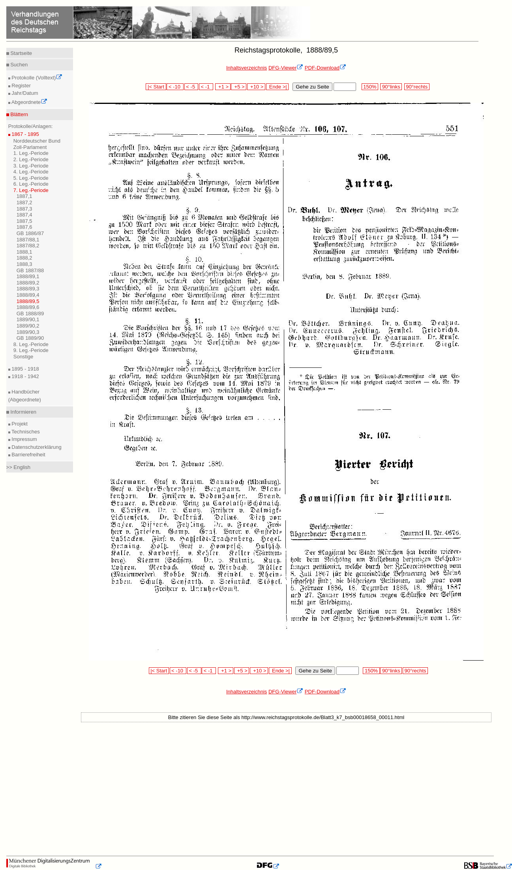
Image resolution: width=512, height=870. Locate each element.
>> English (18, 467)
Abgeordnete (28, 102)
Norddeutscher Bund (36, 141)
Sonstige (23, 357)
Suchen (18, 65)
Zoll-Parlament (30, 147)
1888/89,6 (28, 307)
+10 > (256, 87)
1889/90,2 (28, 326)
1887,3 (24, 209)
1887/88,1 (28, 240)
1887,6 (24, 227)
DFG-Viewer (285, 68)
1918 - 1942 (24, 376)
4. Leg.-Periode (31, 172)
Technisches (25, 432)
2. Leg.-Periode (31, 159)
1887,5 (24, 221)
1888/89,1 (28, 276)
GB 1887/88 (30, 270)
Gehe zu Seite (312, 87)
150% (370, 87)
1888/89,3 (28, 289)
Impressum (23, 439)
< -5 (191, 87)
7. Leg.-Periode (31, 190)
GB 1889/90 (30, 338)
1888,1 (24, 252)
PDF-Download (325, 68)
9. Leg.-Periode (31, 350)
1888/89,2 (28, 283)
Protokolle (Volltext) (36, 78)
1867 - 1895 (24, 134)
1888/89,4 (28, 295)
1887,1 (24, 196)
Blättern (18, 114)
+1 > (223, 87)
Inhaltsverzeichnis (246, 68)
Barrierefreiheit (27, 455)
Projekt (19, 424)
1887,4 (24, 215)
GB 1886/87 (30, 233)
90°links (391, 87)
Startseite (20, 53)
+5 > (238, 87)
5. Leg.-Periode (31, 178)
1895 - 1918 (24, 369)
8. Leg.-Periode (31, 344)
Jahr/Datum (24, 93)
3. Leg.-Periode (31, 166)
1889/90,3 (28, 332)
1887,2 (24, 202)
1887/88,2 (28, 246)
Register (20, 86)
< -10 (175, 87)
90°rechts (417, 87)
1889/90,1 (28, 319)
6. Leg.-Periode (31, 184)
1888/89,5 (28, 301)
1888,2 (24, 258)
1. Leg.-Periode (31, 153)
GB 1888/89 (30, 313)
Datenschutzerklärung (36, 447)
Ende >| (277, 87)
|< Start (155, 87)
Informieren (22, 412)
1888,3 (24, 264)
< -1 (206, 87)
